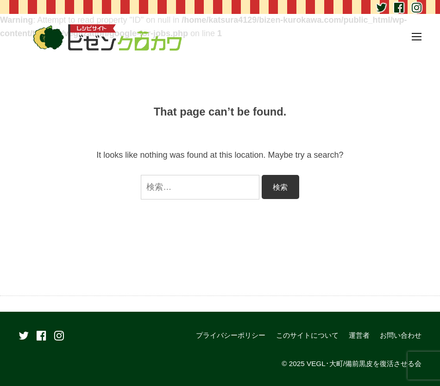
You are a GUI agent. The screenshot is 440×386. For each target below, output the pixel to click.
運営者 (359, 335)
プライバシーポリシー (230, 335)
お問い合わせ (400, 335)
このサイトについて (307, 335)
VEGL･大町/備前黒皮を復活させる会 (364, 363)
